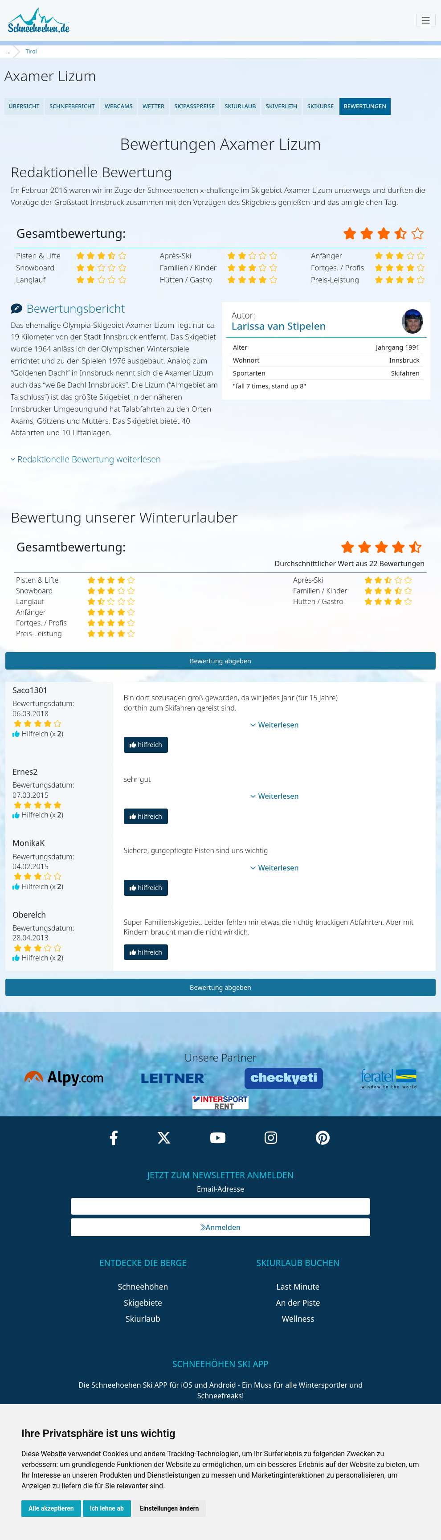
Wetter (153, 106)
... (8, 51)
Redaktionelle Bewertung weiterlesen (86, 459)
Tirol (31, 51)
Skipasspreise (194, 106)
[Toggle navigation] (426, 20)
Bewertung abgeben (220, 661)
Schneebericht (72, 106)
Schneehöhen (143, 1286)
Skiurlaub (240, 106)
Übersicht (24, 106)
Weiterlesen (274, 725)
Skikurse (320, 106)
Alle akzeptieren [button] (51, 1508)
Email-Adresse (220, 1189)
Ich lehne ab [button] (107, 1508)
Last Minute (298, 1286)
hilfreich (146, 744)
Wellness (298, 1318)
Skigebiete (143, 1302)
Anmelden (220, 1227)
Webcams (119, 106)
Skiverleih (282, 106)
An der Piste (298, 1302)
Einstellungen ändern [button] (169, 1508)
